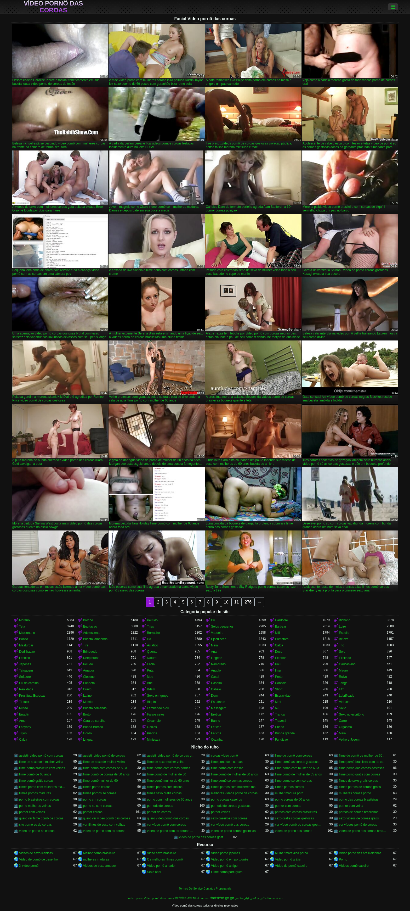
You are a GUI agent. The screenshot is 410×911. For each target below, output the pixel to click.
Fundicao (281, 739)
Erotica (216, 714)
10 (226, 602)
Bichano (344, 620)
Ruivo (343, 677)
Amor (23, 721)
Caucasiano (347, 664)
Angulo (216, 670)
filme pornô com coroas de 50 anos (107, 768)
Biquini (151, 702)
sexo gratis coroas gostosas (294, 818)
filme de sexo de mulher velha (104, 762)
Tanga (343, 683)
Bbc (149, 683)
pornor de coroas (159, 812)
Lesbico (24, 658)
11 (236, 602)
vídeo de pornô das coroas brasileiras (363, 831)
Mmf (278, 702)
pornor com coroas (288, 806)
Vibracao (345, 702)
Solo (342, 651)
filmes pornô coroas (97, 787)
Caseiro (216, 683)
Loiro (342, 626)
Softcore (25, 677)
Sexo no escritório (351, 714)
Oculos (152, 727)
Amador (88, 670)
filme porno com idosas (227, 768)
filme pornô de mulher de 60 (166, 774)
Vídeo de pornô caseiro (291, 866)
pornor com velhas (32, 812)
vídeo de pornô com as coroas (104, 831)
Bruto (87, 714)
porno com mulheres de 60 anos (169, 799)
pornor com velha (351, 806)
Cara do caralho (94, 721)
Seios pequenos (222, 626)
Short (279, 689)
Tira (85, 645)
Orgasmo (345, 727)
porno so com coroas (97, 806)
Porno (343, 859)
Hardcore (281, 620)
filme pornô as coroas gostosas (296, 762)
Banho (215, 721)
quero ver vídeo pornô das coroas (106, 818)
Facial (151, 664)
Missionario (27, 633)
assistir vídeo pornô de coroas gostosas (171, 755)
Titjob (23, 733)
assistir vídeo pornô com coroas (41, 755)
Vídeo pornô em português (229, 859)
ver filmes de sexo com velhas (104, 824)
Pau (278, 664)
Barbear (280, 626)
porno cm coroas (94, 799)
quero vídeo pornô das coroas (168, 818)
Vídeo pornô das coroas (53, 7)
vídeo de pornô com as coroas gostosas (171, 831)
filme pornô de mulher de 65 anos (298, 774)
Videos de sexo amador (99, 866)
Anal (214, 651)
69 (276, 708)
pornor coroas (92, 812)
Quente (152, 651)
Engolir (24, 714)
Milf (277, 633)
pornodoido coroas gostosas (230, 806)
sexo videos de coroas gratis (359, 818)
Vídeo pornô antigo (224, 866)
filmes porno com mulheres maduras (43, 787)
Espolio (344, 633)
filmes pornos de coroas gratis (360, 787)
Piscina (152, 733)
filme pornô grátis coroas (36, 781)
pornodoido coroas (160, 806)
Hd (149, 639)
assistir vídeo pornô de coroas (104, 755)
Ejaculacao (218, 639)
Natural (152, 658)
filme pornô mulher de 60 (100, 781)
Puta (150, 670)
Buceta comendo (95, 708)
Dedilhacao (27, 651)
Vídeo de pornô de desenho (38, 859)
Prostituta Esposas (32, 695)
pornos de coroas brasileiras (358, 812)
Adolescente (91, 633)
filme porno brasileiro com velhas (42, 768)
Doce (278, 651)
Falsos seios (155, 714)
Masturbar (26, 645)
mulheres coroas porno (355, 793)
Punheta (89, 683)
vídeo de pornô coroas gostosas (233, 831)
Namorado (218, 664)
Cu (213, 620)
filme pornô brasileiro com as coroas (363, 762)
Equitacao (90, 626)
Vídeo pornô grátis (288, 859)
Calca (279, 645)
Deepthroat (91, 658)
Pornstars (281, 639)
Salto (342, 708)
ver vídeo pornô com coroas (166, 824)
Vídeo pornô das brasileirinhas (360, 853)
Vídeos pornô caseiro (353, 866)
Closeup (89, 677)
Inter (278, 670)
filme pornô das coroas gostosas (361, 768)
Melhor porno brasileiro (99, 853)
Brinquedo (90, 651)
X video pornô (28, 866)
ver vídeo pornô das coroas (230, 824)
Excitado (345, 658)
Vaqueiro (217, 633)
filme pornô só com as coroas (231, 781)
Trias (150, 626)
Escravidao (283, 695)
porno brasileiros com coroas (39, 799)
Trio (341, 645)
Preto (279, 677)
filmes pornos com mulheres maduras (235, 787)
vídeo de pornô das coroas (293, 831)
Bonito (23, 639)
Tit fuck (24, 702)
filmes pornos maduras (35, 793)
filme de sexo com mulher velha (41, 762)
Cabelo (216, 689)
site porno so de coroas (35, 824)
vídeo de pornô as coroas (36, 831)
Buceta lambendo (95, 639)
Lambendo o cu (158, 708)
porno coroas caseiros (226, 799)
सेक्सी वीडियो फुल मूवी (222, 898)
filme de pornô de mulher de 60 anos (363, 755)
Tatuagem (26, 670)
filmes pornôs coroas (289, 787)
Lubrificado (346, 695)
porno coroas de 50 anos (292, 799)
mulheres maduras (96, 859)
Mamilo (88, 702)
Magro (343, 670)
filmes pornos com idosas (164, 787)
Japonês (25, 664)
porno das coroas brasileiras (358, 799)
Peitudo (152, 620)
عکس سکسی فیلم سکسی (251, 898)
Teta (22, 626)
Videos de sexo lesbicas (36, 853)
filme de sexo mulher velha (165, 762)
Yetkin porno (135, 898)
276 (248, 602)
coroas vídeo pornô (224, 755)
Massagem (218, 708)
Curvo (87, 689)
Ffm (341, 689)
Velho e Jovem (349, 739)
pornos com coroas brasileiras (296, 812)
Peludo (88, 664)
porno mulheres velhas (35, 806)
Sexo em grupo (157, 695)
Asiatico (152, 645)
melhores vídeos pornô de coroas (234, 793)
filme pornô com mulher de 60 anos (299, 768)
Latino (87, 695)
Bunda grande (285, 733)
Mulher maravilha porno (291, 853)
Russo (23, 708)
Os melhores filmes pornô (165, 859)
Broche (88, 620)
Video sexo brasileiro (161, 853)
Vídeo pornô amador (161, 866)
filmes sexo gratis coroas (164, 793)
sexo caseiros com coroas (229, 818)
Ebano (279, 727)
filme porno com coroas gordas (168, 768)
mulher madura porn (289, 793)
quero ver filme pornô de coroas (41, 818)
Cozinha (217, 739)
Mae (150, 677)
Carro (343, 721)
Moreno (24, 620)
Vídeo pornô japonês (225, 853)
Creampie (154, 721)
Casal (215, 677)
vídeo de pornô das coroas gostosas (203, 837)
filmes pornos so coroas (99, 793)
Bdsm (151, 689)
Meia (214, 645)
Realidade (26, 689)
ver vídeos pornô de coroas (358, 824)
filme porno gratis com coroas (359, 774)
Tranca (280, 714)
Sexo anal (154, 872)
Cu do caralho (29, 683)
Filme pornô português (226, 872)
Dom (214, 695)
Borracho (153, 633)
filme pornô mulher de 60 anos (168, 781)
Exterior (280, 658)
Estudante (218, 702)
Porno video (275, 898)
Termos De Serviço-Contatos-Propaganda (205, 888)
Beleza (344, 639)
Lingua (88, 739)
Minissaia (153, 739)
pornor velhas (220, 812)
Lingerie (216, 658)
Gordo (87, 733)
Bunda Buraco (93, 727)
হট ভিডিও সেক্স (183, 898)
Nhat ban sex (201, 898)
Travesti (280, 721)
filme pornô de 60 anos (35, 774)
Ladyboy (25, 727)
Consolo (281, 683)
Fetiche (216, 727)
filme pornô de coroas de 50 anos (106, 774)
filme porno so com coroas (293, 781)
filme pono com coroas (227, 762)
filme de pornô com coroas (293, 755)
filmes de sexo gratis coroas (358, 781)
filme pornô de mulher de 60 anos (234, 774)
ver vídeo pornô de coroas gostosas (299, 824)
